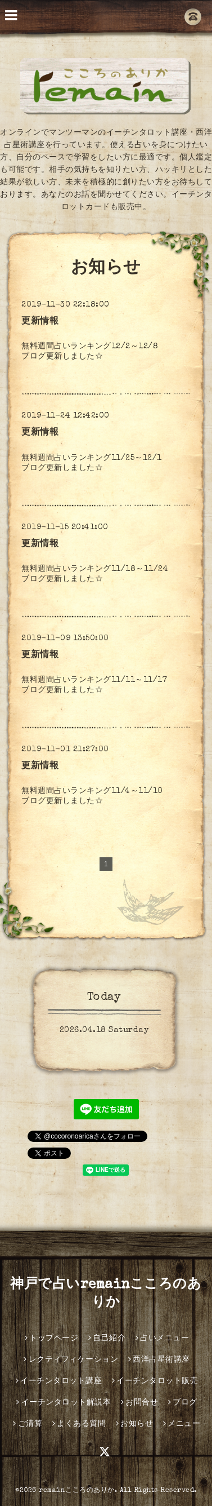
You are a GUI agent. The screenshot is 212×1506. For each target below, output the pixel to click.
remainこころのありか (77, 1490)
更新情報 (39, 321)
